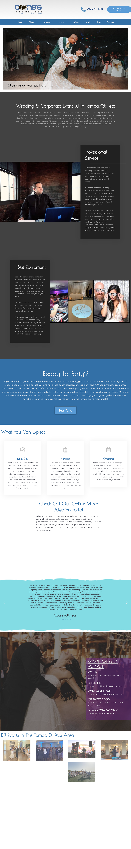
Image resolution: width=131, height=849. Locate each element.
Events (62, 22)
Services (47, 22)
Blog (99, 22)
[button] (4, 603)
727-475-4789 (95, 9)
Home (19, 22)
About (33, 22)
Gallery (76, 22)
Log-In (88, 22)
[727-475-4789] (83, 9)
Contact (110, 22)
